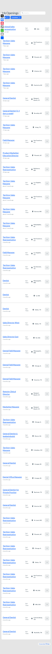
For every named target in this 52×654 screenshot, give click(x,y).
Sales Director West (11, 323)
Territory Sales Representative (9, 168)
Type (6, 17)
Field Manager (9, 140)
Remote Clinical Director (9, 392)
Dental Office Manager (12, 477)
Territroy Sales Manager (9, 196)
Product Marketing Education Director (11, 154)
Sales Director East (10, 337)
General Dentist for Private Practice (11, 491)
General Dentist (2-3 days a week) (11, 112)
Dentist (6, 280)
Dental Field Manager (12, 351)
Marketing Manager (11, 407)
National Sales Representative (9, 28)
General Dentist (9, 98)
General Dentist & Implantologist (10, 435)
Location (16, 17)
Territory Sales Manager (9, 42)
